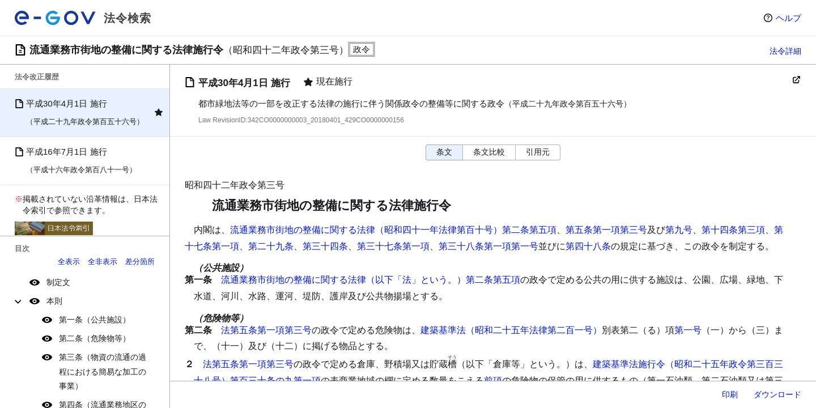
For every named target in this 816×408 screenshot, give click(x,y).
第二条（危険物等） (94, 338)
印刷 (730, 394)
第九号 (678, 230)
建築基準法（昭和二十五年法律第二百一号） (511, 330)
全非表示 (102, 261)
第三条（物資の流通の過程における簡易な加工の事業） (102, 371)
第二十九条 (271, 246)
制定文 (58, 282)
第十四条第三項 (733, 230)
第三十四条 (325, 246)
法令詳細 (785, 51)
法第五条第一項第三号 (266, 330)
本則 (54, 300)
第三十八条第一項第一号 (488, 246)
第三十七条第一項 (393, 246)
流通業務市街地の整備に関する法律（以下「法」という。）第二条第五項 (370, 279)
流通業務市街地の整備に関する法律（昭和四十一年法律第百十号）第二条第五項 (393, 230)
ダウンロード (777, 394)
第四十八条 (588, 246)
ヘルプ (788, 18)
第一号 (688, 330)
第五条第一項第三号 (606, 230)
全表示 (69, 261)
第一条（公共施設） (94, 319)
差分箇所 (140, 261)
